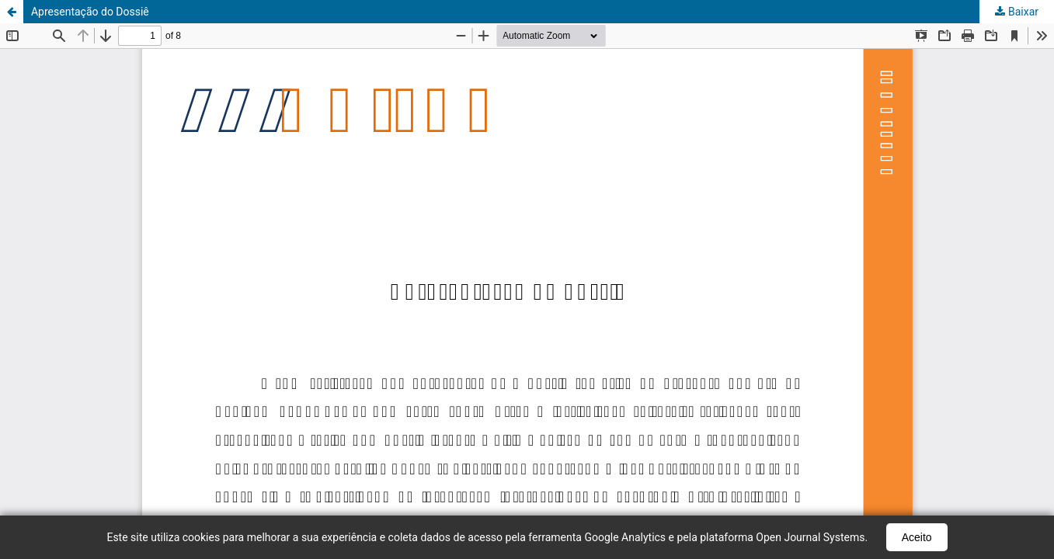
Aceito (917, 537)
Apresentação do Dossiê (90, 11)
